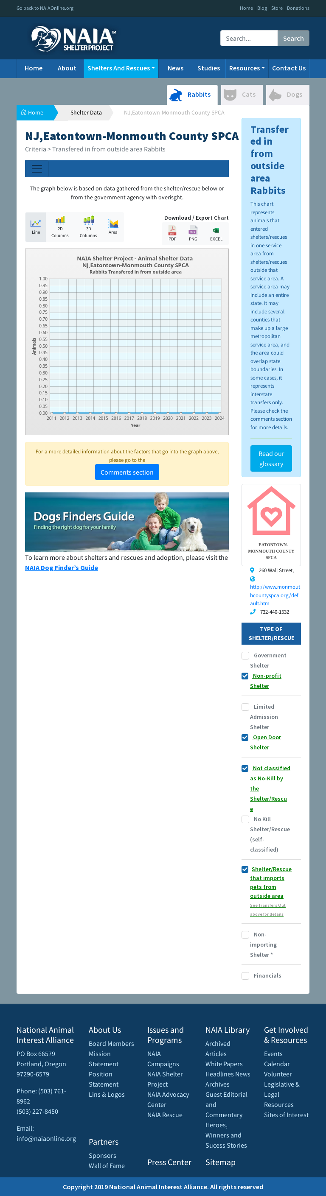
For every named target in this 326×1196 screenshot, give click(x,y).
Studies (208, 68)
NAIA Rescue (165, 1114)
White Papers (224, 1063)
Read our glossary (271, 458)
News (175, 68)
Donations (298, 8)
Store (277, 8)
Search (293, 38)
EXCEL (216, 233)
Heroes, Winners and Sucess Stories (226, 1135)
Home (246, 8)
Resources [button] (244, 68)
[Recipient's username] (249, 38)
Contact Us (289, 68)
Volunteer (278, 1074)
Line (36, 226)
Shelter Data (86, 112)
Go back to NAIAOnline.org (45, 8)
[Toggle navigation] (37, 168)
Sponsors (102, 1155)
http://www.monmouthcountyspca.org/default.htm (275, 595)
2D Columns (60, 227)
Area (113, 226)
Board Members (111, 1043)
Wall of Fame (107, 1165)
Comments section (127, 472)
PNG (193, 233)
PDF (172, 233)
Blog (262, 8)
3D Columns (88, 227)
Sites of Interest (286, 1114)
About (67, 68)
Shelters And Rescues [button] (118, 68)
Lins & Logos (107, 1094)
